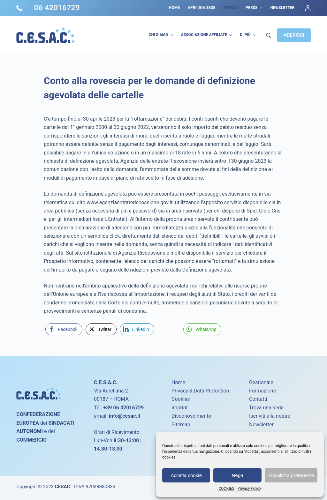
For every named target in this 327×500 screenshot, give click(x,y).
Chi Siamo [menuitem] (162, 35)
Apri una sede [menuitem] (201, 7)
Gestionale (261, 382)
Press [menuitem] (255, 8)
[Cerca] (268, 35)
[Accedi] (308, 8)
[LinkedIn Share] (137, 329)
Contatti (258, 399)
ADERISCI (294, 35)
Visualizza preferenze (291, 475)
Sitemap (180, 425)
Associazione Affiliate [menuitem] (207, 35)
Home (178, 382)
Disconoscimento (191, 416)
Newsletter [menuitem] (282, 7)
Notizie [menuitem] (230, 7)
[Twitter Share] (101, 329)
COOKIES (226, 488)
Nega (237, 475)
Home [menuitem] (174, 7)
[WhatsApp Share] (202, 329)
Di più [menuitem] (248, 35)
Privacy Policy (249, 488)
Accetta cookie (186, 475)
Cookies (180, 399)
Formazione (262, 391)
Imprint (179, 408)
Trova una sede (266, 408)
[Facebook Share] (63, 329)
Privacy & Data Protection (200, 391)
